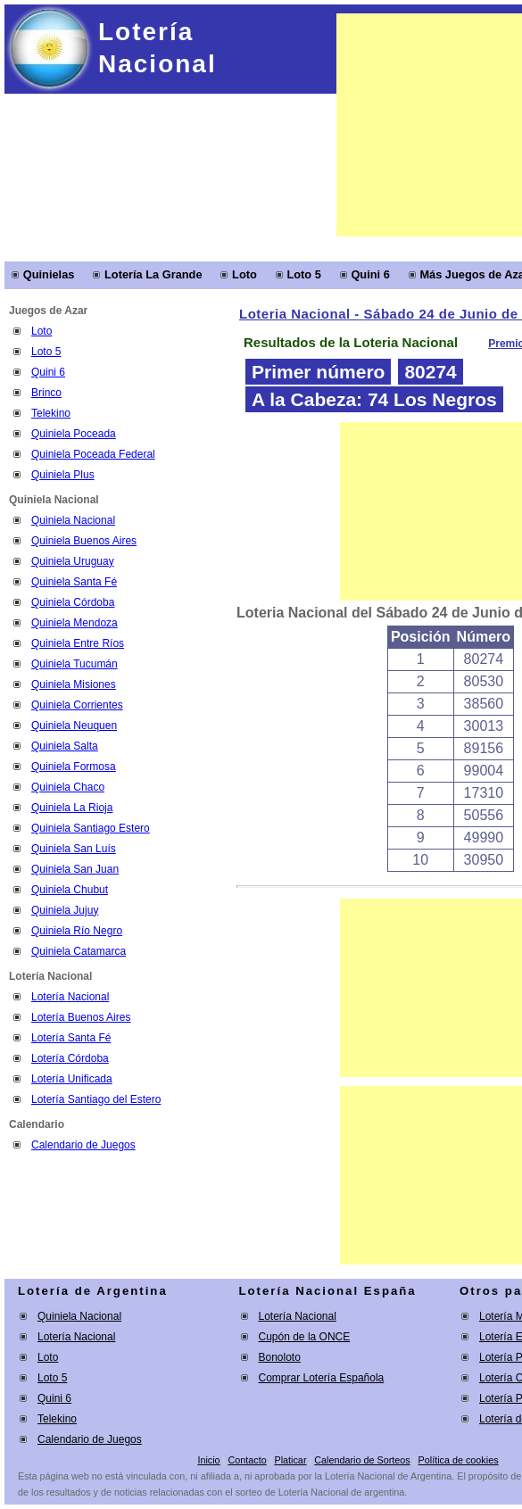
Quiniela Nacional (79, 1316)
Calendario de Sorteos (362, 1460)
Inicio (208, 1460)
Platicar (290, 1460)
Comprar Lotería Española (322, 1378)
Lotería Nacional (76, 1337)
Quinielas (49, 274)
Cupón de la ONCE (305, 1337)
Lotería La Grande (153, 274)
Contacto (247, 1460)
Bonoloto (280, 1357)
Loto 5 (303, 274)
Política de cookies (458, 1460)
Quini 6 (370, 274)
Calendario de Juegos (83, 1145)
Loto (244, 274)
